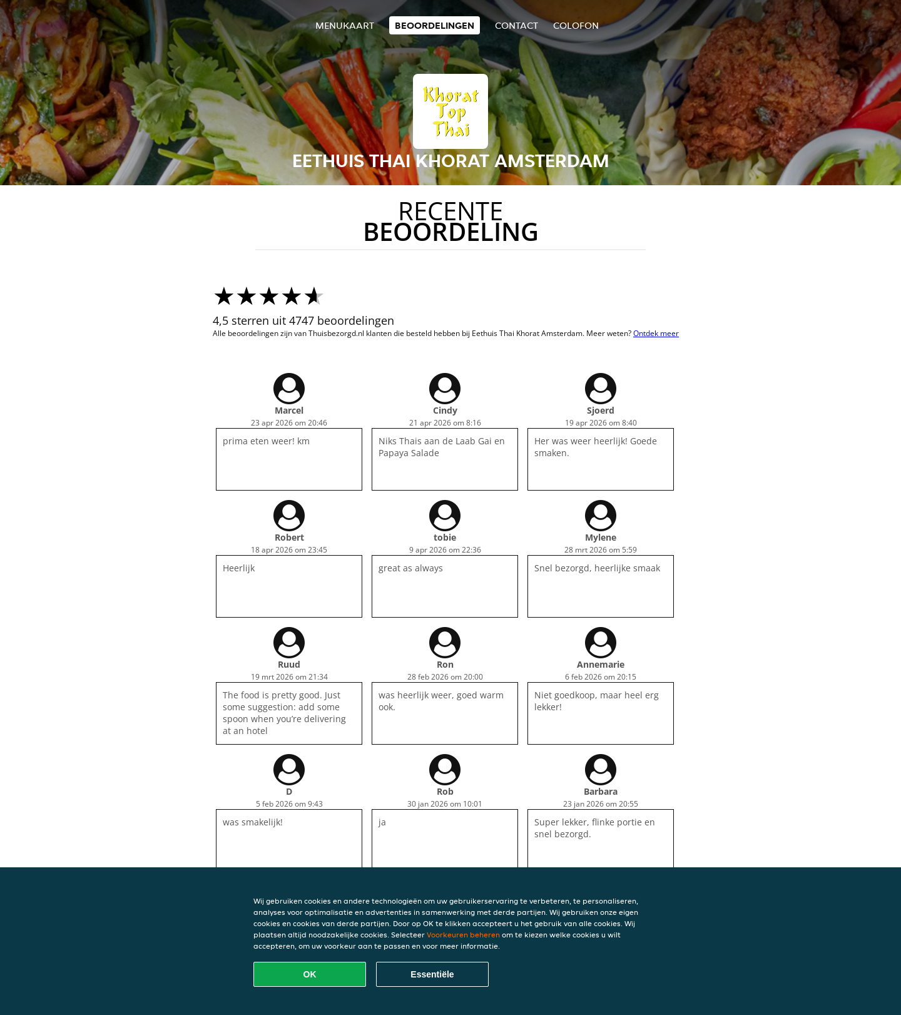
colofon (576, 25)
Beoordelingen (434, 25)
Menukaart (344, 25)
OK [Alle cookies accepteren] (310, 974)
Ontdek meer (656, 333)
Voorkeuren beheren (463, 934)
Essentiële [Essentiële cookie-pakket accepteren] (432, 974)
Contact (516, 25)
